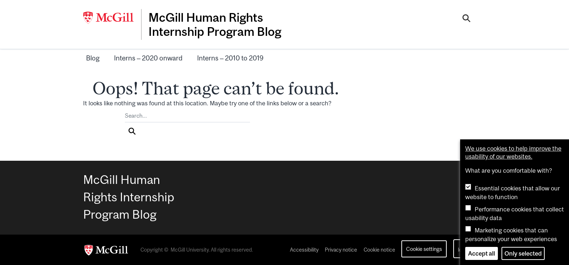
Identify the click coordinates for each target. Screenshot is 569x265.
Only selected (523, 253)
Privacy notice (341, 250)
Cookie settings (424, 249)
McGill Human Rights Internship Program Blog (214, 24)
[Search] (466, 19)
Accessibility (304, 250)
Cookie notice (379, 250)
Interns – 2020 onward (148, 58)
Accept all (481, 253)
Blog (92, 58)
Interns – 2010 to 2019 (230, 58)
